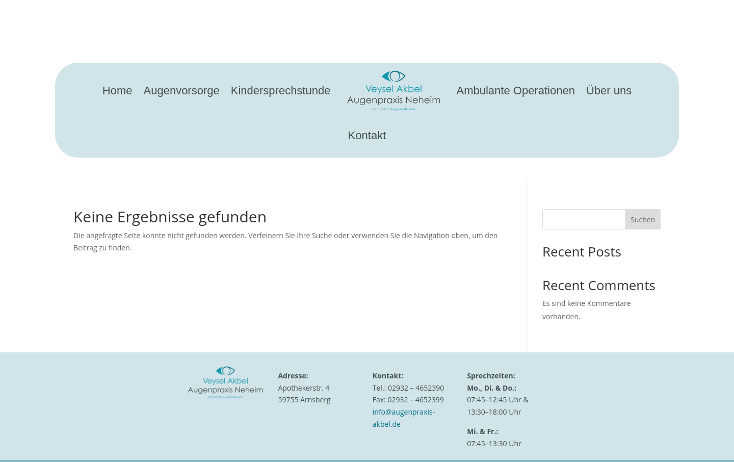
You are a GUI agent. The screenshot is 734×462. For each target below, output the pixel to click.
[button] (22, 439)
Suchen (643, 179)
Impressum (389, 435)
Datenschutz (435, 435)
